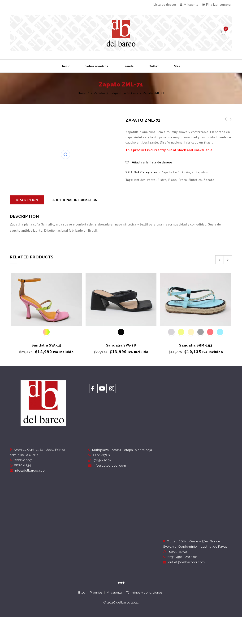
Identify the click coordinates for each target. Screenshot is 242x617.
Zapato (208, 180)
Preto (182, 180)
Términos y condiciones (144, 592)
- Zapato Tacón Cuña (124, 93)
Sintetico (195, 180)
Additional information (75, 200)
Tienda (128, 66)
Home (82, 93)
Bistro (161, 180)
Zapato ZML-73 (224, 122)
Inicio (66, 66)
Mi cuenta (189, 4)
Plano (172, 180)
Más (177, 66)
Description (27, 200)
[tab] (27, 199)
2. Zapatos (98, 93)
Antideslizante (145, 180)
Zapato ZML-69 (229, 122)
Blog (82, 592)
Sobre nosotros (97, 66)
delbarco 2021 (127, 602)
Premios (96, 592)
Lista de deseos (165, 4)
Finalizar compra (216, 4)
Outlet (154, 66)
